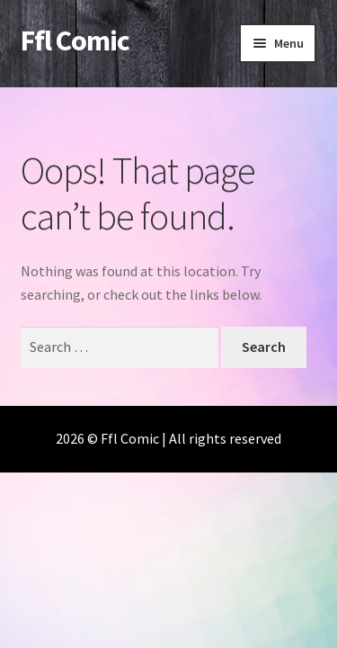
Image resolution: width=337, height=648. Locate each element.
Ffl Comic (75, 40)
